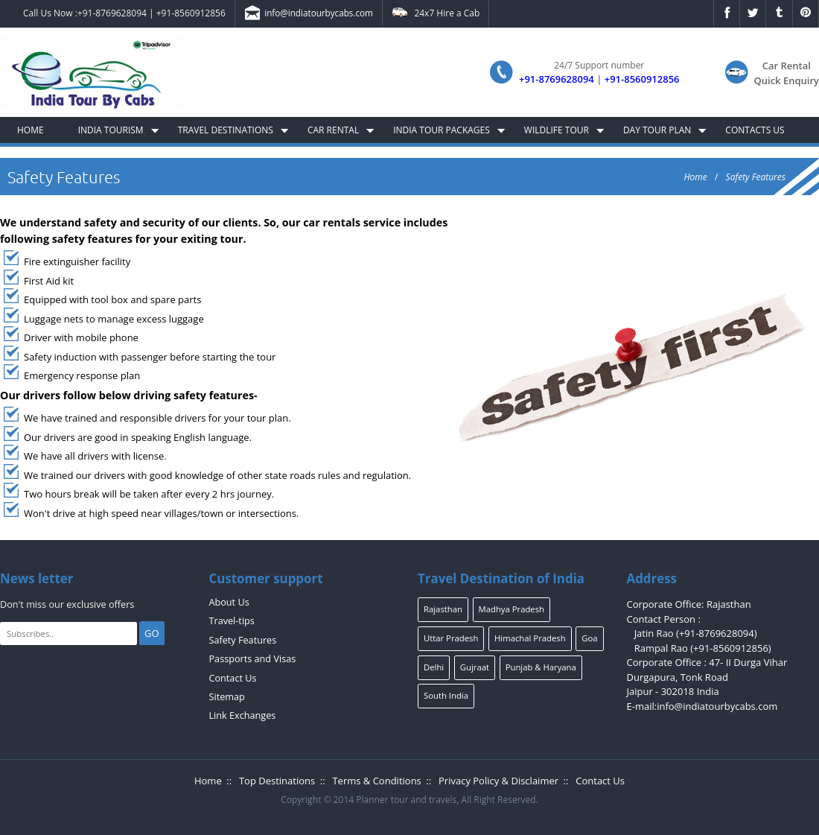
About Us (229, 602)
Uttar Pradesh (451, 638)
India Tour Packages (441, 130)
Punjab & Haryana (541, 667)
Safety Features (755, 177)
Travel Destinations (225, 130)
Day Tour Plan (657, 130)
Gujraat (474, 667)
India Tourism (111, 130)
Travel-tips (232, 621)
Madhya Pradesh (511, 609)
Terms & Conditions (376, 780)
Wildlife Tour (556, 130)
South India (446, 695)
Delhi (434, 667)
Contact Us (233, 678)
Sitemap (227, 697)
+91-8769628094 (112, 13)
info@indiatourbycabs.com (308, 14)
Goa (589, 638)
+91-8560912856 (191, 13)
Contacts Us (754, 130)
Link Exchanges (242, 715)
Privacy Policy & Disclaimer (498, 780)
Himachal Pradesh (530, 638)
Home (30, 130)
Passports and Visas (252, 659)
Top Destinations (277, 780)
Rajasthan (443, 609)
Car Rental (333, 130)
